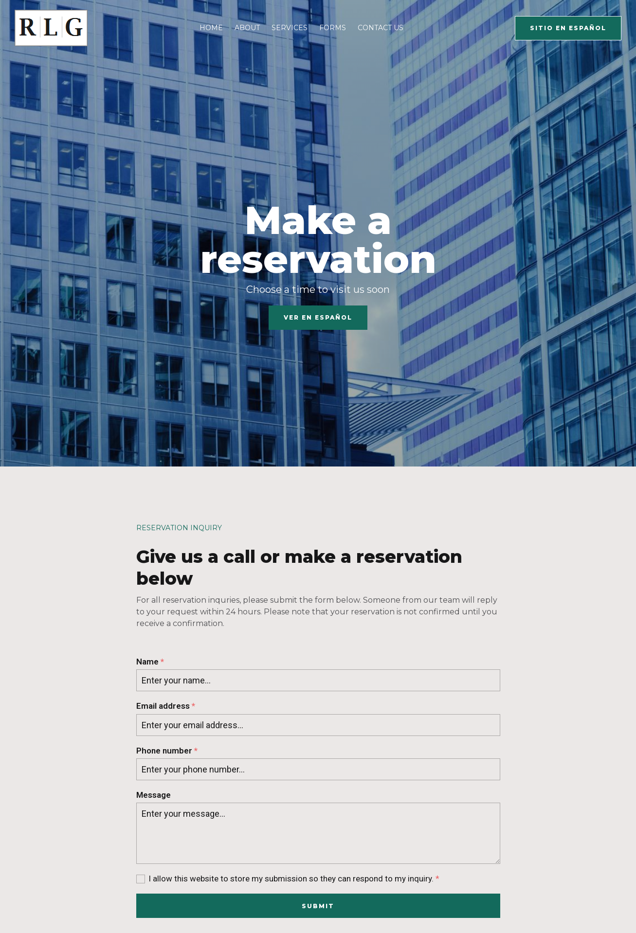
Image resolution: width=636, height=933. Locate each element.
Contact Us (380, 27)
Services (290, 27)
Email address (165, 706)
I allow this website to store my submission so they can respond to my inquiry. (293, 879)
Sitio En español (568, 28)
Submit (318, 906)
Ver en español (318, 317)
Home (211, 27)
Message (153, 795)
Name (150, 662)
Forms (332, 27)
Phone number (167, 751)
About (247, 27)
